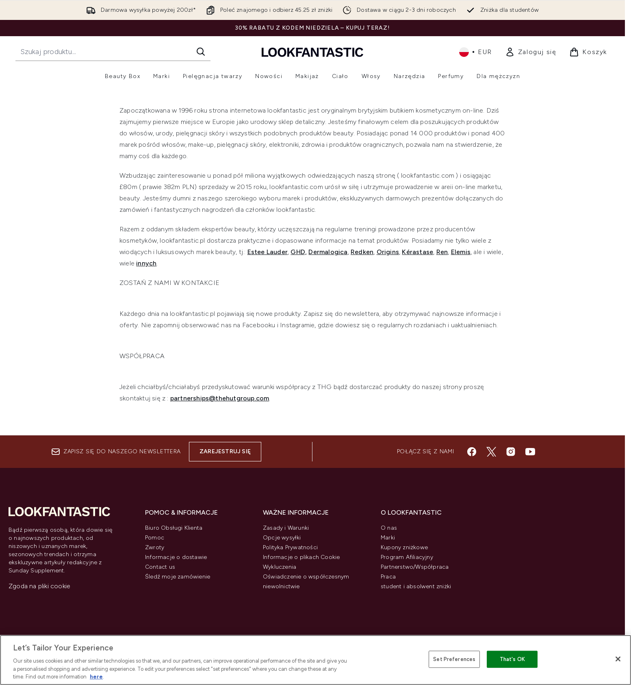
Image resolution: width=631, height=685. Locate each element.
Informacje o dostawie (176, 557)
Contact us (160, 566)
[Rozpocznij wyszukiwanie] (112, 52)
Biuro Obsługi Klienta (173, 527)
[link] (531, 52)
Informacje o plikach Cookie (301, 557)
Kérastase (417, 252)
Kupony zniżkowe (404, 547)
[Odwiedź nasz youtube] (530, 451)
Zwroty (154, 547)
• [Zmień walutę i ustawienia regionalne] (475, 52)
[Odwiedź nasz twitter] (491, 451)
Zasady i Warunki (286, 527)
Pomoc (154, 537)
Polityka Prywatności (290, 547)
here (96, 677)
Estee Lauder (267, 252)
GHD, (299, 252)
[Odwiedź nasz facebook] (471, 451)
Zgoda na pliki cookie (39, 586)
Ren (442, 252)
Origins (388, 252)
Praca (388, 576)
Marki (388, 537)
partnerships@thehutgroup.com (219, 398)
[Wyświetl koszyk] (588, 52)
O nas (389, 527)
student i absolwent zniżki (416, 586)
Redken (362, 252)
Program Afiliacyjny (407, 557)
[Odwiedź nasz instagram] (510, 451)
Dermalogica (327, 252)
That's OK (512, 659)
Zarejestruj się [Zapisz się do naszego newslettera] (225, 451)
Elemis (461, 252)
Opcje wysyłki (282, 537)
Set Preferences (454, 659)
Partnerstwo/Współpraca (415, 566)
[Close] (618, 659)
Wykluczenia (279, 566)
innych (146, 263)
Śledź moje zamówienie (177, 576)
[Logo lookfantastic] (312, 52)
